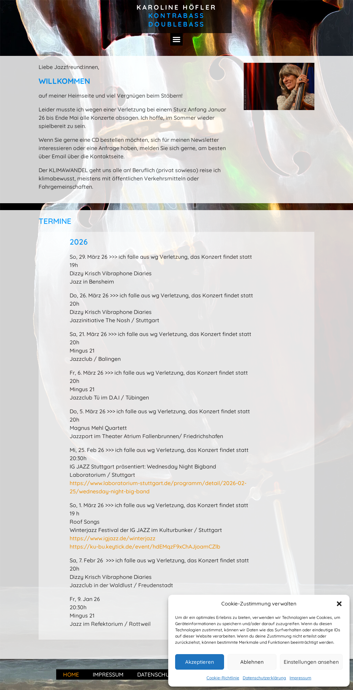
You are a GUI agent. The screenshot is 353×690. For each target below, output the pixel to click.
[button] (339, 603)
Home (71, 674)
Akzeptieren (199, 662)
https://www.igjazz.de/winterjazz (112, 538)
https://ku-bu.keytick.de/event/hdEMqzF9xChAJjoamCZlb (145, 546)
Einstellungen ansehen (311, 662)
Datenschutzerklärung (264, 677)
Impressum (300, 677)
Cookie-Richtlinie (222, 677)
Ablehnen (252, 662)
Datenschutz (156, 674)
